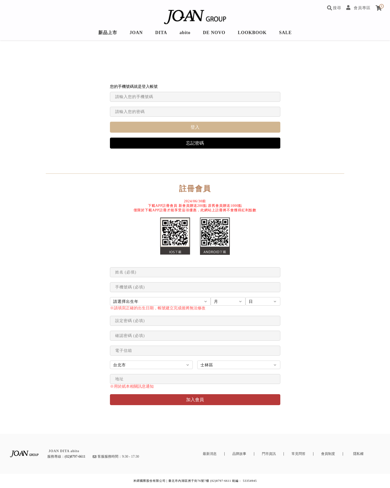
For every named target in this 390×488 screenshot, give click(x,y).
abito (185, 32)
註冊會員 (195, 188)
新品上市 (107, 32)
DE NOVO (214, 32)
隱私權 (358, 454)
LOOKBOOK (252, 32)
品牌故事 (239, 454)
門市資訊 (269, 454)
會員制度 (328, 454)
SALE (285, 32)
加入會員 (195, 399)
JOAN (136, 32)
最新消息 (210, 454)
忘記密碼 (195, 143)
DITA (161, 32)
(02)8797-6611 (75, 456)
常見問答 (298, 454)
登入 (195, 127)
